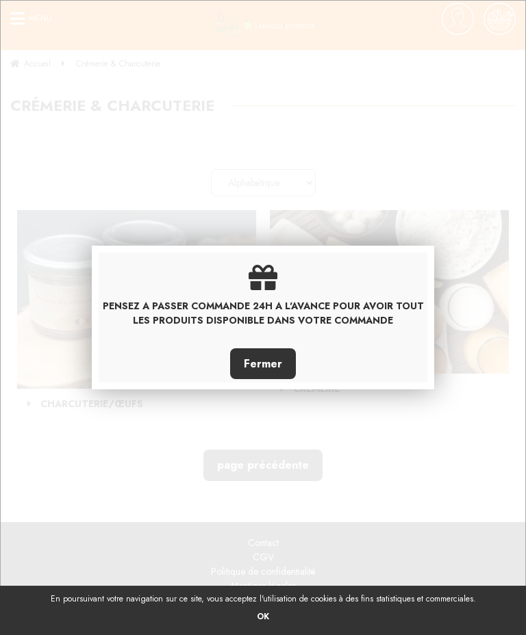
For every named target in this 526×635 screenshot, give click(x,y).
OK (263, 616)
